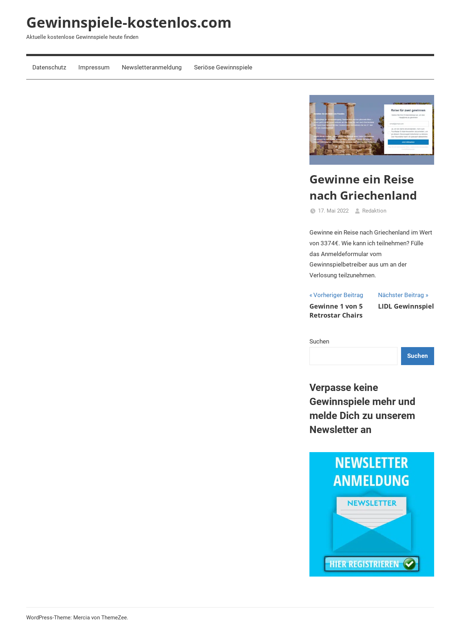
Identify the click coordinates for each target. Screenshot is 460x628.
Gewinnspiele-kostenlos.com (128, 22)
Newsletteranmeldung (152, 67)
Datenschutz (49, 67)
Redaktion (374, 211)
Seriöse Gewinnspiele (223, 67)
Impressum (94, 67)
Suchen (319, 341)
